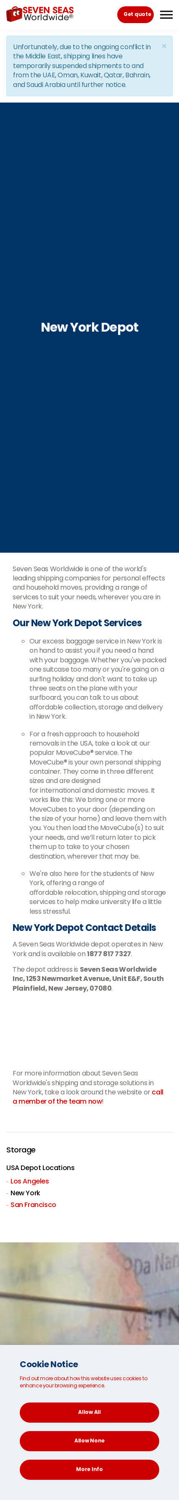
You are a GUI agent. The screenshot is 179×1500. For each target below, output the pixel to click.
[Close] (163, 46)
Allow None (89, 1440)
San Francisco (33, 1205)
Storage (21, 1150)
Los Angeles (30, 1181)
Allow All (89, 1412)
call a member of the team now (88, 1096)
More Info (89, 1469)
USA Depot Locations (40, 1168)
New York (25, 1193)
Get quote (137, 14)
